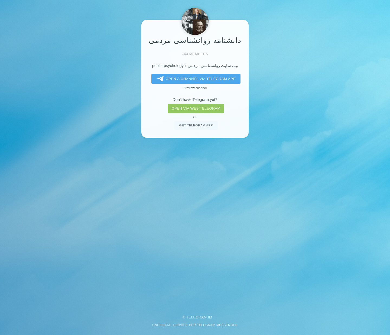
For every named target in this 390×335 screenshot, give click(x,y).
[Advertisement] (195, 222)
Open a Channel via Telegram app (195, 79)
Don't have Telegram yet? (195, 99)
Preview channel (195, 88)
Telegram (196, 317)
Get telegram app (196, 125)
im (210, 317)
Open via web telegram (195, 108)
